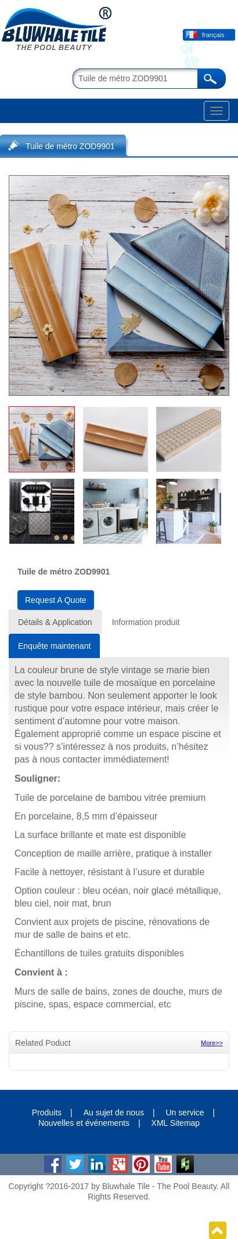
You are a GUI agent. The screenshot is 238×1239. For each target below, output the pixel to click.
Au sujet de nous (114, 1112)
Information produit (146, 622)
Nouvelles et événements (83, 1123)
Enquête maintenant (54, 646)
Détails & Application (55, 622)
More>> (212, 1042)
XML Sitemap (176, 1123)
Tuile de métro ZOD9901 (70, 146)
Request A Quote (55, 600)
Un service (184, 1112)
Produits (47, 1112)
